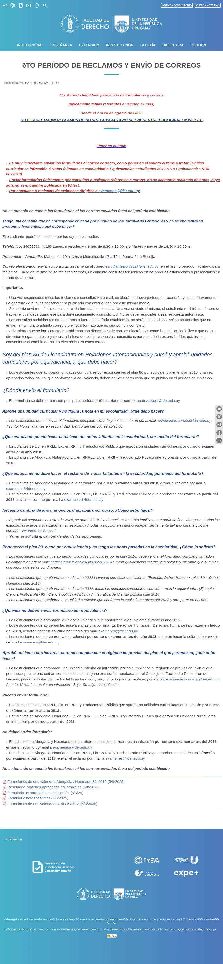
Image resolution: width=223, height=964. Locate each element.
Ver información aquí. (39, 531)
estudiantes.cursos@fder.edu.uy (132, 266)
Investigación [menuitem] (119, 45)
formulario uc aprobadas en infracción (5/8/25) (45, 793)
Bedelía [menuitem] (147, 45)
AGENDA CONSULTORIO (177, 5)
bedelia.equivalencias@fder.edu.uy (80, 562)
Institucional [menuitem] (30, 45)
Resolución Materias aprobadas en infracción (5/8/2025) (53, 787)
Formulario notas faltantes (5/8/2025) (37, 798)
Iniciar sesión (13, 839)
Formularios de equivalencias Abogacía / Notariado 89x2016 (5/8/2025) (65, 781)
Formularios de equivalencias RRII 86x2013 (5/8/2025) (52, 804)
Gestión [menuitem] (198, 45)
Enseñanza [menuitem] (61, 45)
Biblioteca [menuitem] (173, 45)
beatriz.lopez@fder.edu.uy (158, 400)
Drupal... (213, 929)
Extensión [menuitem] (89, 45)
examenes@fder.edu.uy (119, 191)
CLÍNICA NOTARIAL (207, 5)
